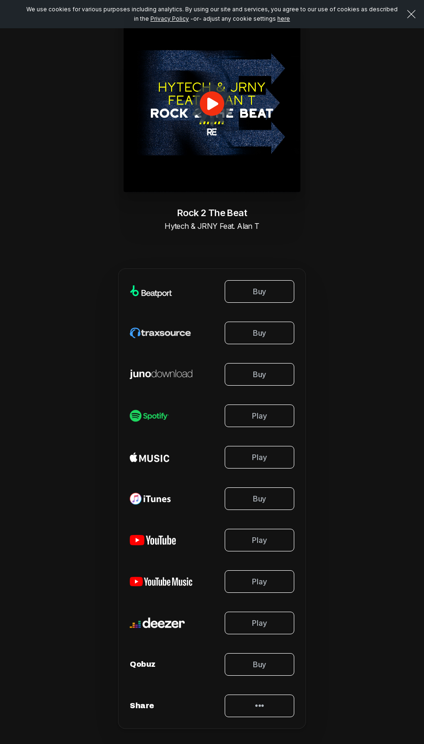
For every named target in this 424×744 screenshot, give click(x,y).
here (283, 18)
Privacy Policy (169, 18)
